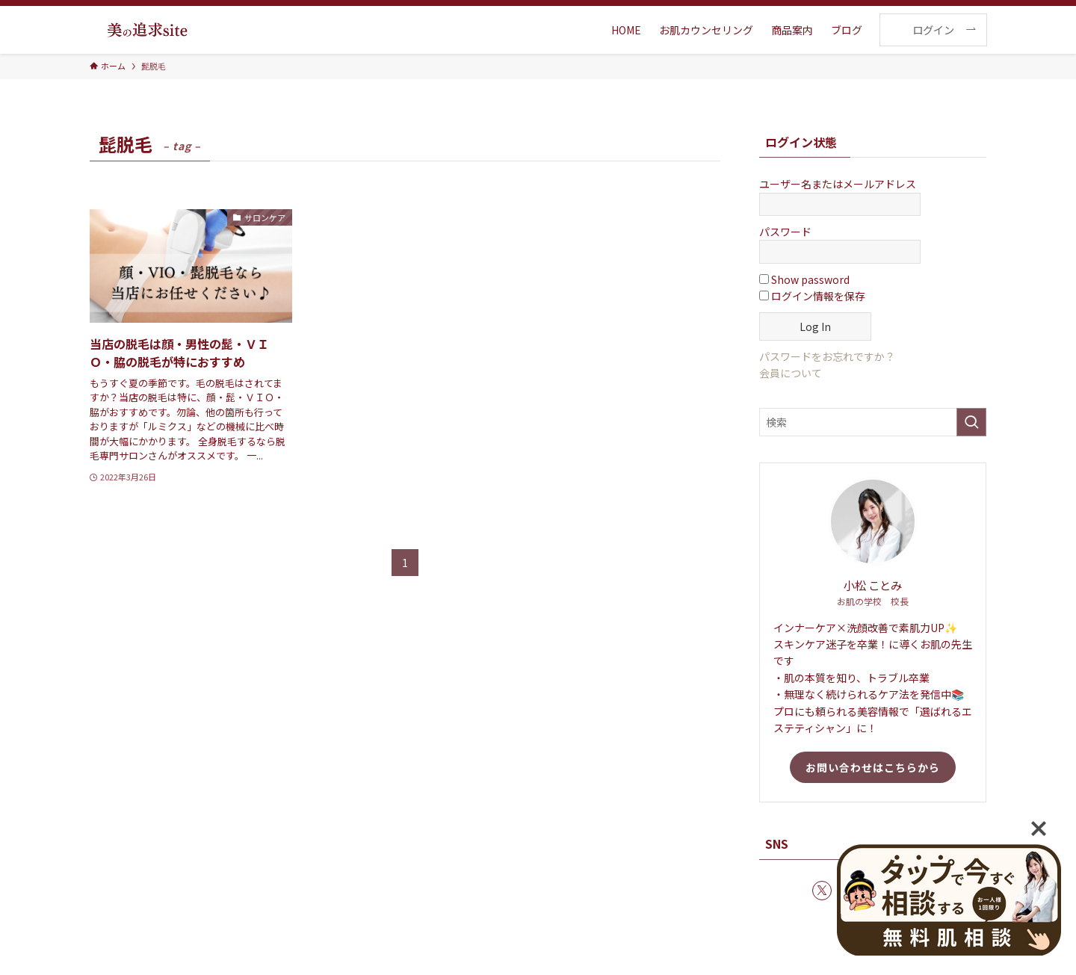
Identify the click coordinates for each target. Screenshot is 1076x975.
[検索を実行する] (971, 422)
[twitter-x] (822, 890)
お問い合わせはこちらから (873, 767)
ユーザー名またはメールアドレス (837, 183)
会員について (790, 372)
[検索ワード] (872, 422)
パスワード (785, 231)
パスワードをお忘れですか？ (827, 356)
